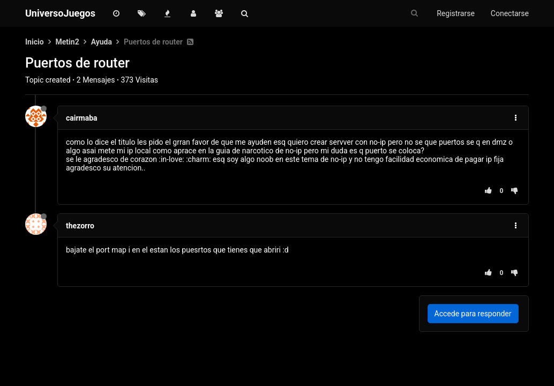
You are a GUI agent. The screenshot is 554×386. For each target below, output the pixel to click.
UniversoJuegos (60, 13)
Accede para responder (473, 313)
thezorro (80, 225)
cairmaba (82, 118)
